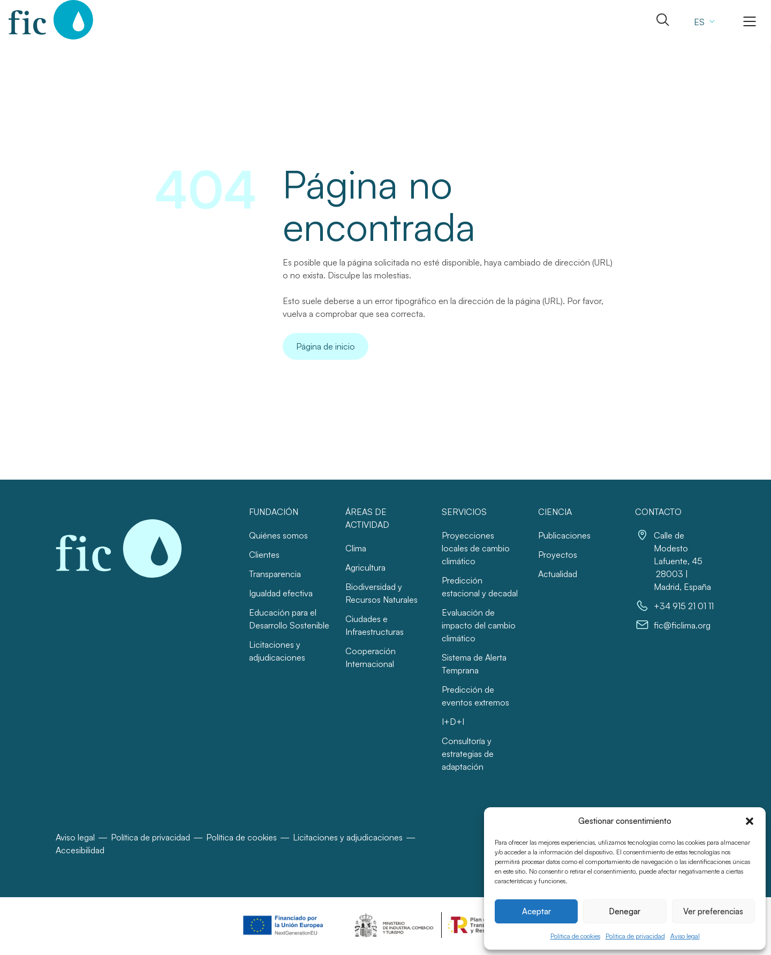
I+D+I (453, 721)
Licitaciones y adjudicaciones (348, 837)
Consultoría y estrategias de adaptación (468, 754)
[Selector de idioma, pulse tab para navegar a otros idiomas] (703, 21)
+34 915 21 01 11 (684, 606)
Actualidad (557, 574)
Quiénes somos (278, 535)
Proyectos (557, 554)
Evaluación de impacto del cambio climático (479, 625)
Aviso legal (685, 936)
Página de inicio (325, 346)
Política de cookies (575, 936)
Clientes (264, 554)
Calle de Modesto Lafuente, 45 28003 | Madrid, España (682, 561)
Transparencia (275, 574)
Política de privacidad (635, 936)
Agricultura (365, 567)
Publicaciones (564, 535)
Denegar (624, 911)
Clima (355, 548)
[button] (749, 821)
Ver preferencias (713, 911)
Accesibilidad (80, 850)
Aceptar (536, 911)
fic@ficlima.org (682, 625)
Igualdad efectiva (281, 593)
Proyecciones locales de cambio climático (476, 548)
